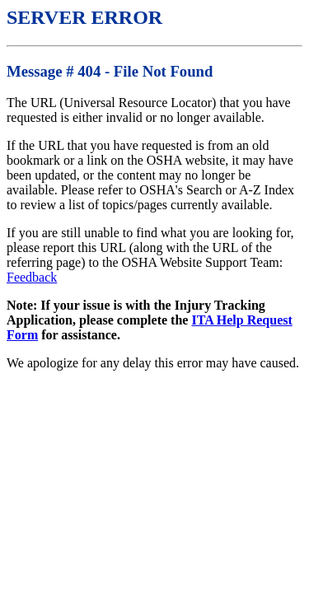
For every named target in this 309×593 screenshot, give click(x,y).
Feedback (32, 277)
